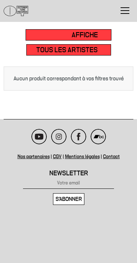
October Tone (16, 11)
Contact (111, 156)
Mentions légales (82, 156)
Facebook (78, 136)
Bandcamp (98, 136)
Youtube (39, 136)
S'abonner (69, 199)
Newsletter (68, 173)
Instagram (58, 136)
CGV (57, 156)
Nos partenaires (34, 156)
